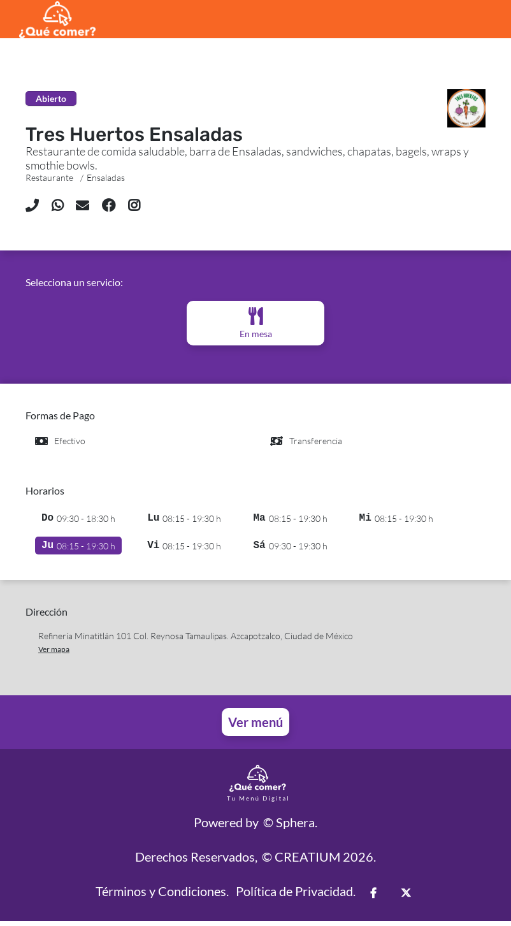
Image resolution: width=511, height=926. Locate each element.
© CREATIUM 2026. (319, 861)
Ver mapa (53, 654)
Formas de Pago (60, 415)
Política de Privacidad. (296, 896)
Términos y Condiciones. (162, 896)
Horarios (44, 490)
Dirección (46, 617)
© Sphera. (290, 827)
